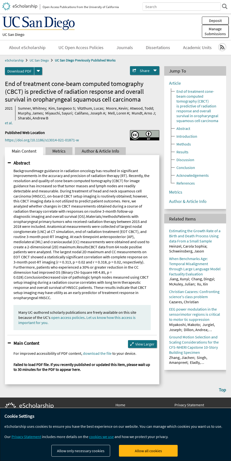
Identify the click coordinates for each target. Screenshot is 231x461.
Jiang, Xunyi (179, 278)
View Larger (144, 344)
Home (120, 404)
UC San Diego (13, 34)
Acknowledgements (192, 175)
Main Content (24, 151)
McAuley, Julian (182, 284)
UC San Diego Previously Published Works (85, 60)
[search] (225, 6)
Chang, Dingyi (202, 278)
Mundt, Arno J (143, 113)
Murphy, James (30, 113)
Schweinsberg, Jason (186, 251)
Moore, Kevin (116, 108)
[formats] (38, 71)
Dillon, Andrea (195, 329)
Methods (183, 144)
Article (175, 83)
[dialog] (115, 434)
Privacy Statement (189, 404)
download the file (97, 353)
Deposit (215, 20)
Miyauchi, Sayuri (58, 113)
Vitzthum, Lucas (90, 108)
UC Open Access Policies (81, 47)
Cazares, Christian (184, 301)
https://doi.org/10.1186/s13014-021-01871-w (42, 139)
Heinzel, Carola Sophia (187, 246)
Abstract (21, 163)
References (185, 183)
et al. (9, 122)
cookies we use (101, 436)
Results (182, 151)
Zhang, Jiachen (181, 357)
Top (222, 390)
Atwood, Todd (141, 108)
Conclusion (185, 167)
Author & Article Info (100, 151)
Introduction (186, 136)
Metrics (59, 151)
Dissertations (158, 47)
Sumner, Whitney (32, 108)
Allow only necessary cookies (80, 450)
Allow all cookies (148, 450)
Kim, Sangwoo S (61, 108)
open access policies (68, 317)
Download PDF (19, 71)
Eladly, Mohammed (184, 365)
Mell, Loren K (118, 113)
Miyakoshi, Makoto (184, 324)
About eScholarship (27, 47)
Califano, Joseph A (90, 113)
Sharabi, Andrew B (33, 117)
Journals (124, 47)
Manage (215, 31)
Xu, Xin (202, 284)
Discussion (185, 159)
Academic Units (197, 47)
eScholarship (14, 60)
